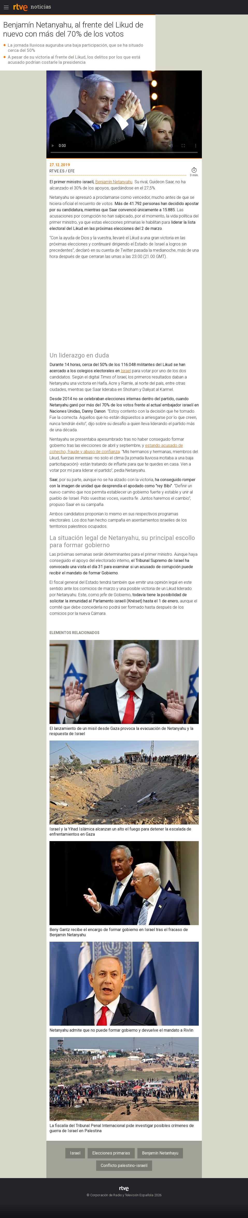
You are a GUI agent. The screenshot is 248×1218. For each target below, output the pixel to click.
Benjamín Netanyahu (113, 181)
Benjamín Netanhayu (160, 1153)
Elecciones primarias (111, 1153)
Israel (126, 370)
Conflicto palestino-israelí (124, 1165)
